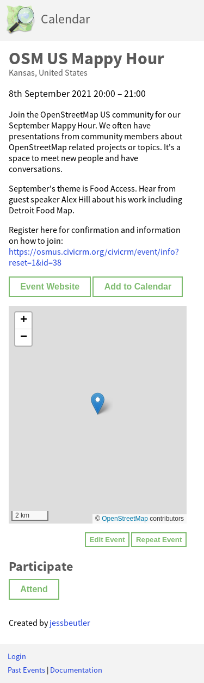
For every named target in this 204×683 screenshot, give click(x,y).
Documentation (76, 670)
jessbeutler (70, 622)
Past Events (26, 670)
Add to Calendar (138, 286)
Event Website (49, 286)
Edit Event (107, 540)
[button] (97, 403)
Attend (34, 589)
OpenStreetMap (125, 518)
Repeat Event (159, 540)
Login (17, 656)
